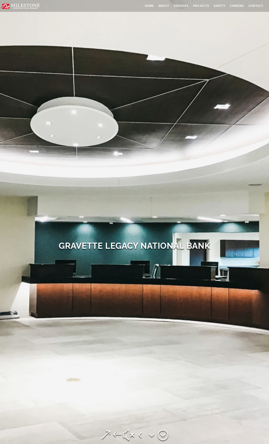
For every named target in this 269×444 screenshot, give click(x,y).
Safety (219, 6)
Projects (201, 6)
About (163, 6)
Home (149, 6)
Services (181, 6)
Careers (237, 6)
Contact (255, 6)
